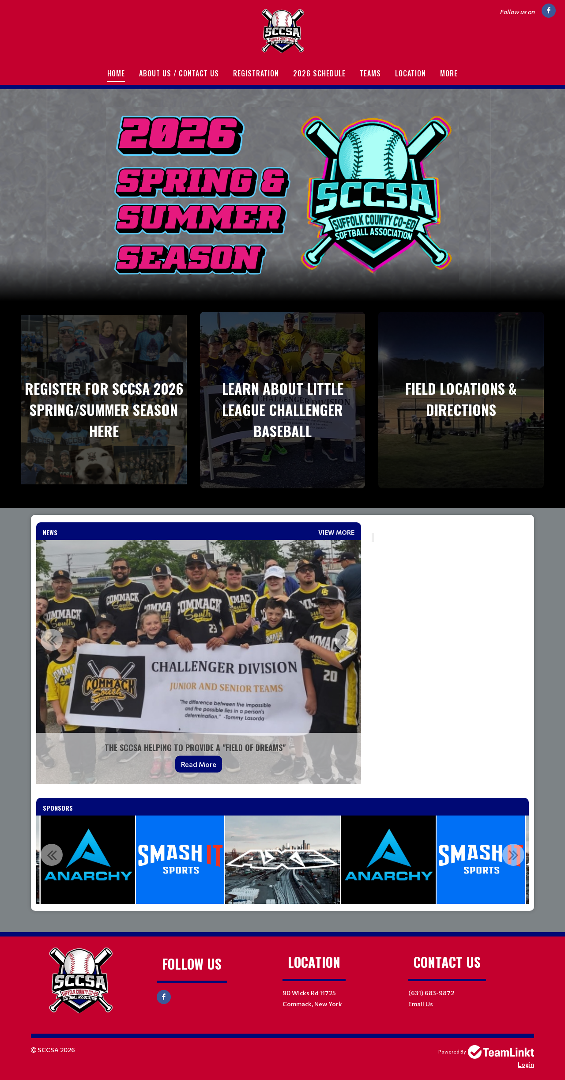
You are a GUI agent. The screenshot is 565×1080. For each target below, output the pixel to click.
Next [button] (346, 640)
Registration (256, 73)
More (449, 73)
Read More (198, 764)
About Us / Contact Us (179, 73)
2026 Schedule (319, 73)
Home (116, 73)
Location (410, 73)
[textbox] (450, 527)
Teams (370, 73)
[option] (198, 662)
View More (336, 532)
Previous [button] (52, 640)
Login (526, 1064)
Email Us (420, 1004)
